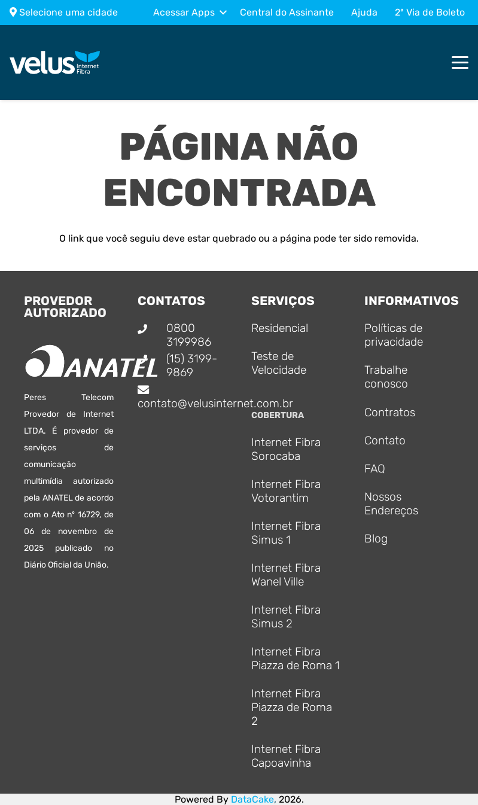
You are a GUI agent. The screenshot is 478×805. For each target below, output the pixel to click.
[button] (190, 12)
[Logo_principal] (56, 63)
